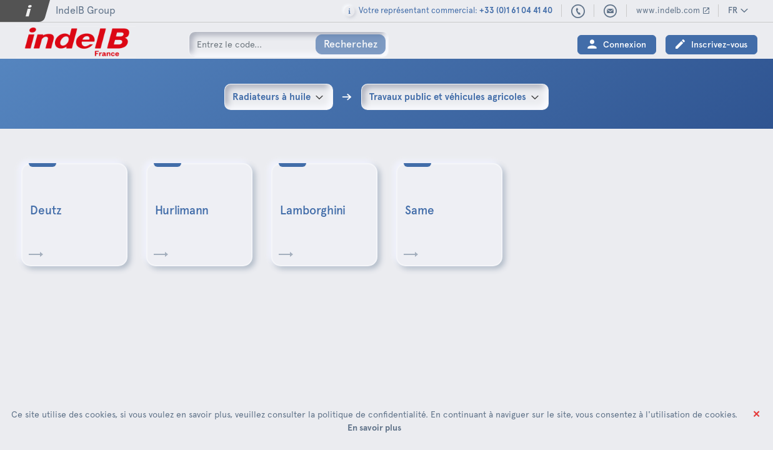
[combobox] (278, 97)
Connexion (624, 44)
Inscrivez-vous (719, 44)
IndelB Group (86, 10)
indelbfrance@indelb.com (610, 11)
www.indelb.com (668, 10)
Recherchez (350, 44)
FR (732, 10)
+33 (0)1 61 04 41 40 (578, 12)
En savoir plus (374, 427)
